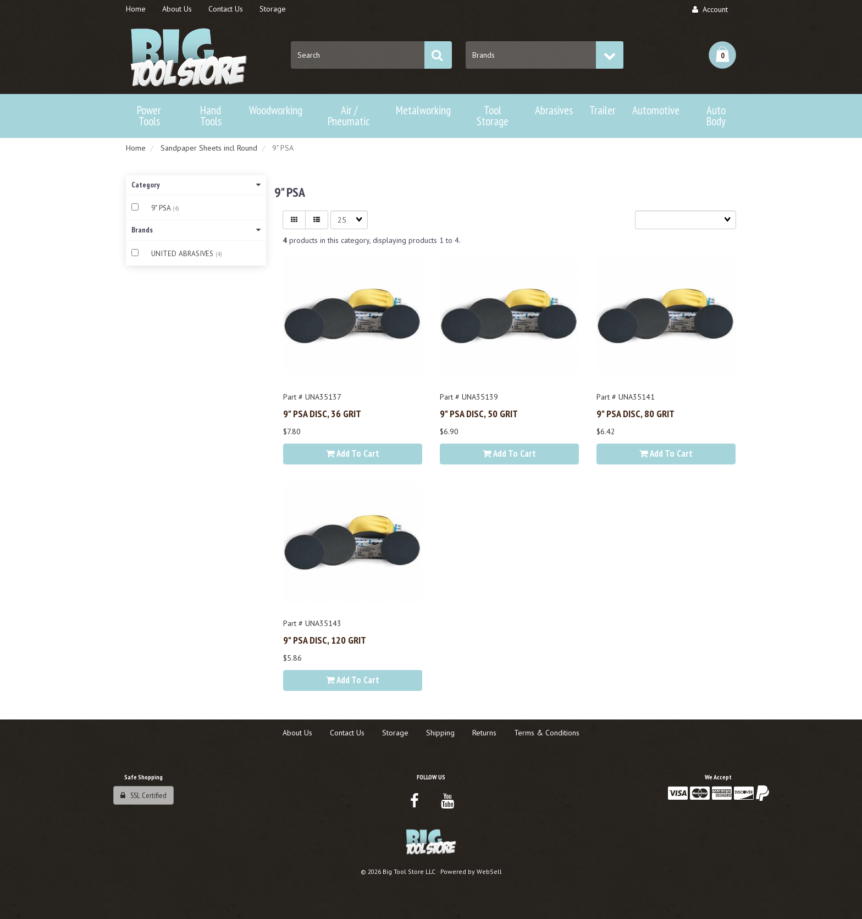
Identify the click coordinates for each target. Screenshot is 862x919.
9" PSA (162, 208)
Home (136, 148)
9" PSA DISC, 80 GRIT (635, 413)
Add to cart (352, 453)
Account (710, 9)
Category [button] (196, 185)
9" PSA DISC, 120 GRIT (324, 639)
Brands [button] (196, 230)
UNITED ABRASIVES (183, 253)
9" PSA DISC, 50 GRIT (479, 413)
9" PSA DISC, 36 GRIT (322, 413)
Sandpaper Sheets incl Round (209, 148)
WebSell (489, 871)
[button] (722, 55)
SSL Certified (143, 795)
